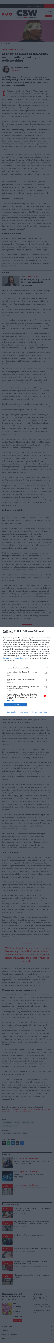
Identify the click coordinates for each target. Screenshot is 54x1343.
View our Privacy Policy (39, 712)
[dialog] (27, 671)
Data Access (24, 712)
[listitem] (27, 668)
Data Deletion (11, 712)
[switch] (45, 673)
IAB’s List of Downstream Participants (15, 658)
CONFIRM (16, 704)
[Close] (50, 631)
